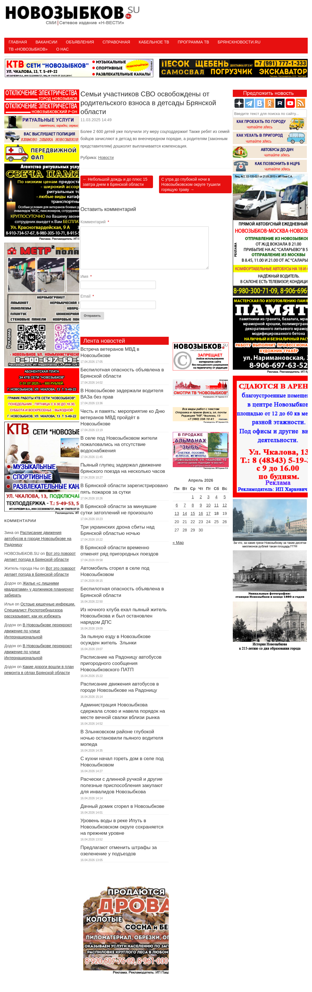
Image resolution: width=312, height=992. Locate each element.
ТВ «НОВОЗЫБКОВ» (28, 49)
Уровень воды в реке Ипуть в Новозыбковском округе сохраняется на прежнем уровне (121, 827)
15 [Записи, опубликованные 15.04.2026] (192, 513)
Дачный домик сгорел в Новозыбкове (122, 806)
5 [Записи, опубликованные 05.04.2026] (225, 497)
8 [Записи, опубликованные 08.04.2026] (193, 505)
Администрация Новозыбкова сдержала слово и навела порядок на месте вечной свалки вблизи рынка (122, 711)
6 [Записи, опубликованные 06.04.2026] (177, 505)
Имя (86, 276)
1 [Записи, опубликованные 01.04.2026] (193, 497)
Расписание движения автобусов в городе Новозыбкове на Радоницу (37, 538)
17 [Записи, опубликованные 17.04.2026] (208, 513)
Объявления (80, 42)
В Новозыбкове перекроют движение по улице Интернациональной (38, 631)
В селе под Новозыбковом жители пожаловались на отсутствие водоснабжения (118, 444)
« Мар (178, 542)
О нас (62, 49)
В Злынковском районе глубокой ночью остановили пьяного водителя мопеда (121, 738)
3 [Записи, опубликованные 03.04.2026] (208, 497)
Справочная (116, 42)
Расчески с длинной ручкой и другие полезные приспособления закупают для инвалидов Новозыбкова (121, 785)
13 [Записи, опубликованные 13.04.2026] (176, 513)
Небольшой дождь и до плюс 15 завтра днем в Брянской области (115, 182)
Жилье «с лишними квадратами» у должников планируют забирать (39, 589)
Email (87, 296)
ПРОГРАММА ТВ (193, 42)
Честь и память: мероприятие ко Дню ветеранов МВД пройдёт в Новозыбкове (122, 418)
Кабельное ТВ (154, 42)
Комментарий (94, 222)
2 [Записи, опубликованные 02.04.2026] (201, 497)
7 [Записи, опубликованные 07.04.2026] (185, 505)
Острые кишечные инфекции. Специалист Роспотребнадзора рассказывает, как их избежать (39, 610)
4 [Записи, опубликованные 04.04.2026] (216, 497)
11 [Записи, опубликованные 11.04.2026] (216, 505)
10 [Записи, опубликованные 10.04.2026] (208, 505)
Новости (106, 157)
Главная (18, 42)
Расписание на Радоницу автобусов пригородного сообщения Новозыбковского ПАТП (120, 663)
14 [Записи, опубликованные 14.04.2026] (184, 513)
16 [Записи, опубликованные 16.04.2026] (200, 513)
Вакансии (46, 42)
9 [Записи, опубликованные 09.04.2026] (201, 505)
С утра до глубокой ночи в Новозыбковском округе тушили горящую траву (190, 184)
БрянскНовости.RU (239, 42)
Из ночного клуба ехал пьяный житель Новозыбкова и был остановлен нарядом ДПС (123, 616)
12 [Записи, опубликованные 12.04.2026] (224, 505)
